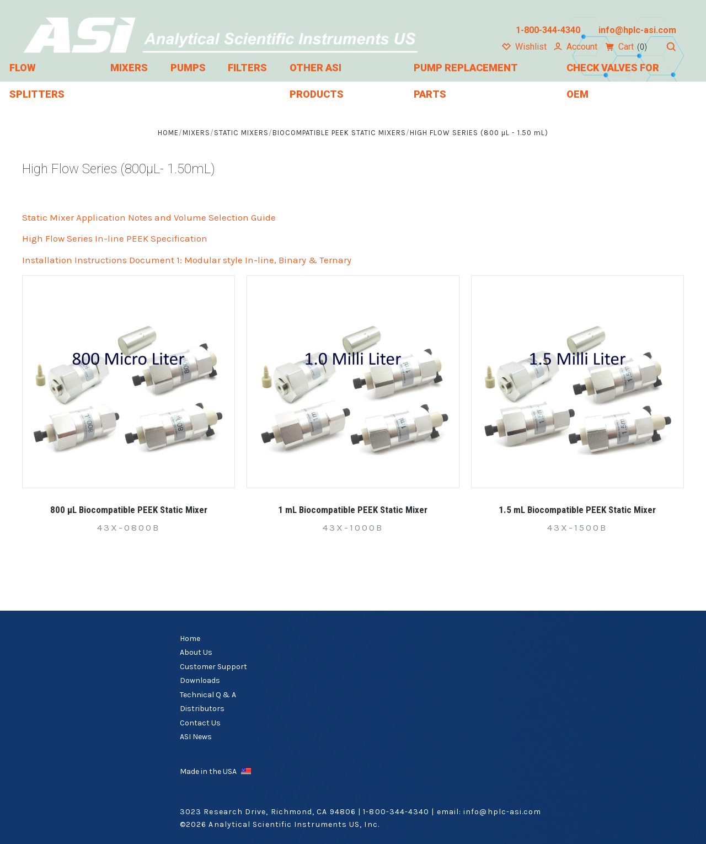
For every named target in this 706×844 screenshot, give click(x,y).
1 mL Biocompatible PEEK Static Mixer (352, 509)
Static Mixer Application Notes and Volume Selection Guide (149, 217)
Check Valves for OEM (612, 81)
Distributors (202, 708)
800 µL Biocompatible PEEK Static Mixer (128, 509)
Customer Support (213, 666)
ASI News (196, 736)
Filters (247, 67)
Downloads (200, 680)
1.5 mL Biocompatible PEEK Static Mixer (577, 509)
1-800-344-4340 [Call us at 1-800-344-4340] (548, 30)
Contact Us (200, 723)
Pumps (188, 67)
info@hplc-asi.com (502, 811)
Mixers (129, 67)
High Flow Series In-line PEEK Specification (114, 238)
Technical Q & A (208, 694)
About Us (196, 652)
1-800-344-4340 (396, 811)
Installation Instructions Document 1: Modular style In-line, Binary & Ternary (186, 259)
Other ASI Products (317, 81)
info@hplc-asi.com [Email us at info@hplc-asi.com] (637, 30)
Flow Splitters (37, 81)
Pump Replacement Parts (465, 81)
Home (190, 638)
